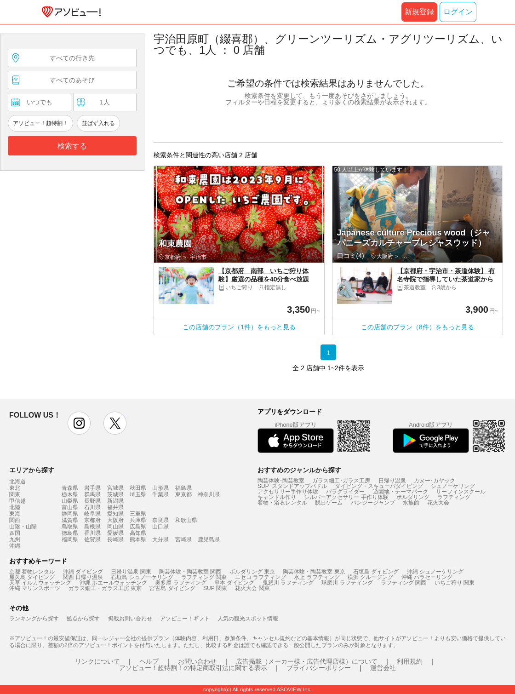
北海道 (17, 481)
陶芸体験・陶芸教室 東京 (314, 571)
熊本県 (138, 539)
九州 (14, 539)
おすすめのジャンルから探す (299, 470)
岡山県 (115, 526)
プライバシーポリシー (318, 667)
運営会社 (383, 667)
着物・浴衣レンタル (282, 502)
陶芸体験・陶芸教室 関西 (190, 571)
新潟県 (115, 501)
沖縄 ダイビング (83, 571)
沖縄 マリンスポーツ (34, 588)
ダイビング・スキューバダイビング (379, 486)
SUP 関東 (215, 588)
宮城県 (115, 488)
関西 (14, 520)
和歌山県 (186, 520)
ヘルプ (149, 661)
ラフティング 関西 (403, 582)
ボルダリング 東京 (252, 571)
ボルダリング (412, 497)
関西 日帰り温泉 (83, 577)
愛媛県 (115, 533)
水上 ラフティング (316, 577)
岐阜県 (92, 513)
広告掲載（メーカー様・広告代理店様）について (307, 661)
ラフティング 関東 (204, 577)
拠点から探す (83, 618)
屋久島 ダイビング (32, 577)
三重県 (138, 513)
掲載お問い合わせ (130, 618)
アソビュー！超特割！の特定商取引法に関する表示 (193, 667)
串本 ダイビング (234, 582)
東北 (14, 488)
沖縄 (14, 546)
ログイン (458, 12)
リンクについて (97, 661)
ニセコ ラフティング (260, 577)
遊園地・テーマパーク (400, 491)
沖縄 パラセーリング (426, 577)
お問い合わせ (197, 661)
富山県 (70, 507)
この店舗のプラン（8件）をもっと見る (417, 327)
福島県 (183, 488)
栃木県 (70, 494)
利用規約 (410, 661)
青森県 (70, 488)
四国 (14, 533)
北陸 (14, 507)
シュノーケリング (453, 486)
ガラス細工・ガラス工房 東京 (105, 588)
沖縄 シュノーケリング (435, 571)
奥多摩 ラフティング (180, 582)
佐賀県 (92, 539)
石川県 (92, 507)
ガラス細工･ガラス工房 (341, 480)
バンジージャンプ (373, 502)
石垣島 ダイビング (376, 571)
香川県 (92, 533)
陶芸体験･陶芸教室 (281, 480)
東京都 (183, 494)
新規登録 (419, 12)
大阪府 (115, 520)
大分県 (160, 539)
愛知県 (115, 513)
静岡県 (70, 513)
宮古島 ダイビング (172, 588)
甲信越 (17, 501)
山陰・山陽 (23, 526)
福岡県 (70, 539)
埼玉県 (138, 494)
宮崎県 (183, 539)
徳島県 (70, 533)
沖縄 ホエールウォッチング (113, 582)
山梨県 (70, 501)
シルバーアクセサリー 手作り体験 (346, 497)
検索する (72, 146)
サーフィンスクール (461, 491)
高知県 (138, 533)
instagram (79, 423)
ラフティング (453, 497)
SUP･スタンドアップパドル (292, 486)
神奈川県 (209, 494)
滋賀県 (70, 520)
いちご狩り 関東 (455, 582)
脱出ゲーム (329, 502)
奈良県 (160, 520)
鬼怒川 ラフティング (288, 582)
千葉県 (160, 494)
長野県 (92, 501)
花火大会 (438, 502)
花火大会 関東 (252, 588)
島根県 (92, 526)
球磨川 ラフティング (346, 582)
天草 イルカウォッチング (40, 582)
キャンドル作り (277, 497)
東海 (14, 513)
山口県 (160, 526)
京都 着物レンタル (32, 571)
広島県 (138, 526)
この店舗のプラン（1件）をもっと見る (239, 327)
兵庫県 (138, 520)
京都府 (92, 520)
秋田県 (138, 488)
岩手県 (92, 488)
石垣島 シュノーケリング (142, 577)
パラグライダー (345, 491)
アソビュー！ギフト (185, 618)
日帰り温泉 (392, 480)
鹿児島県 (209, 539)
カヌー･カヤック (434, 480)
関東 (14, 494)
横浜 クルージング (370, 577)
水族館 (411, 502)
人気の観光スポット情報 (247, 618)
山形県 (160, 488)
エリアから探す (31, 470)
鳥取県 (70, 526)
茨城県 (115, 494)
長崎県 (115, 539)
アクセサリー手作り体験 (288, 491)
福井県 (115, 507)
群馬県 (92, 494)
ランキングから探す (34, 618)
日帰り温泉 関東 (131, 571)
